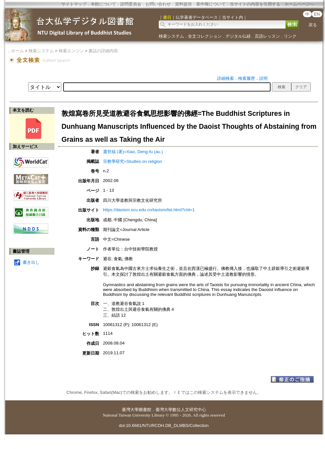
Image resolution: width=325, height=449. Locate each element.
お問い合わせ (158, 4)
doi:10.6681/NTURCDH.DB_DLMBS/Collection (164, 425)
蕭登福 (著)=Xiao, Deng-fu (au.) (133, 151)
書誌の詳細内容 (103, 50)
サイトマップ (74, 4)
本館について (103, 4)
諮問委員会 (130, 4)
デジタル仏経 (238, 36)
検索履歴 (246, 78)
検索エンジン (71, 50)
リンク (290, 36)
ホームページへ (299, 4)
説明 (263, 78)
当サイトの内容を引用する (255, 4)
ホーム (17, 50)
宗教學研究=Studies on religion (132, 161)
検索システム (171, 36)
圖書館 (145, 409)
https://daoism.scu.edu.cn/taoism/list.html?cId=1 (149, 209)
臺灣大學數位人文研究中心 (181, 409)
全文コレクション (205, 36)
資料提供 (183, 4)
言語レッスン (267, 36)
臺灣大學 (130, 409)
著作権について (211, 4)
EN (317, 14)
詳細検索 (225, 78)
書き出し (31, 262)
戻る (312, 24)
